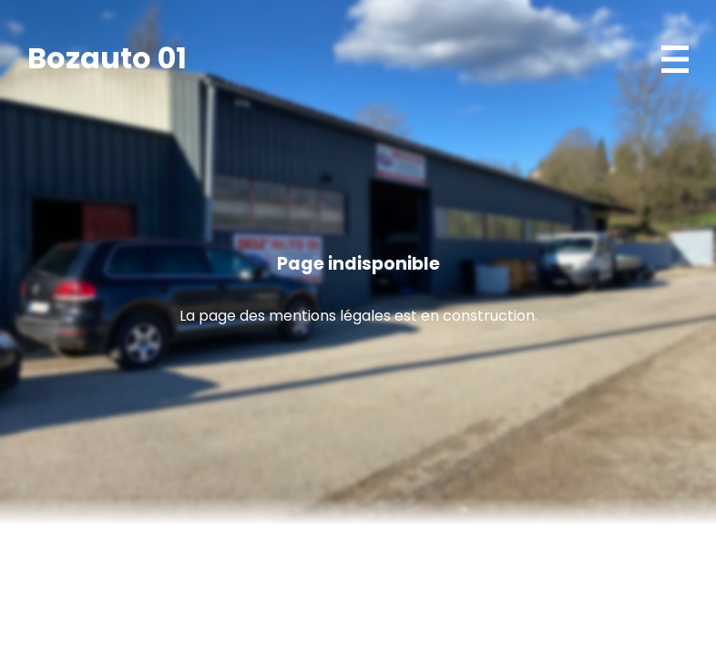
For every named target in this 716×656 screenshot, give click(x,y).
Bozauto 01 (107, 57)
